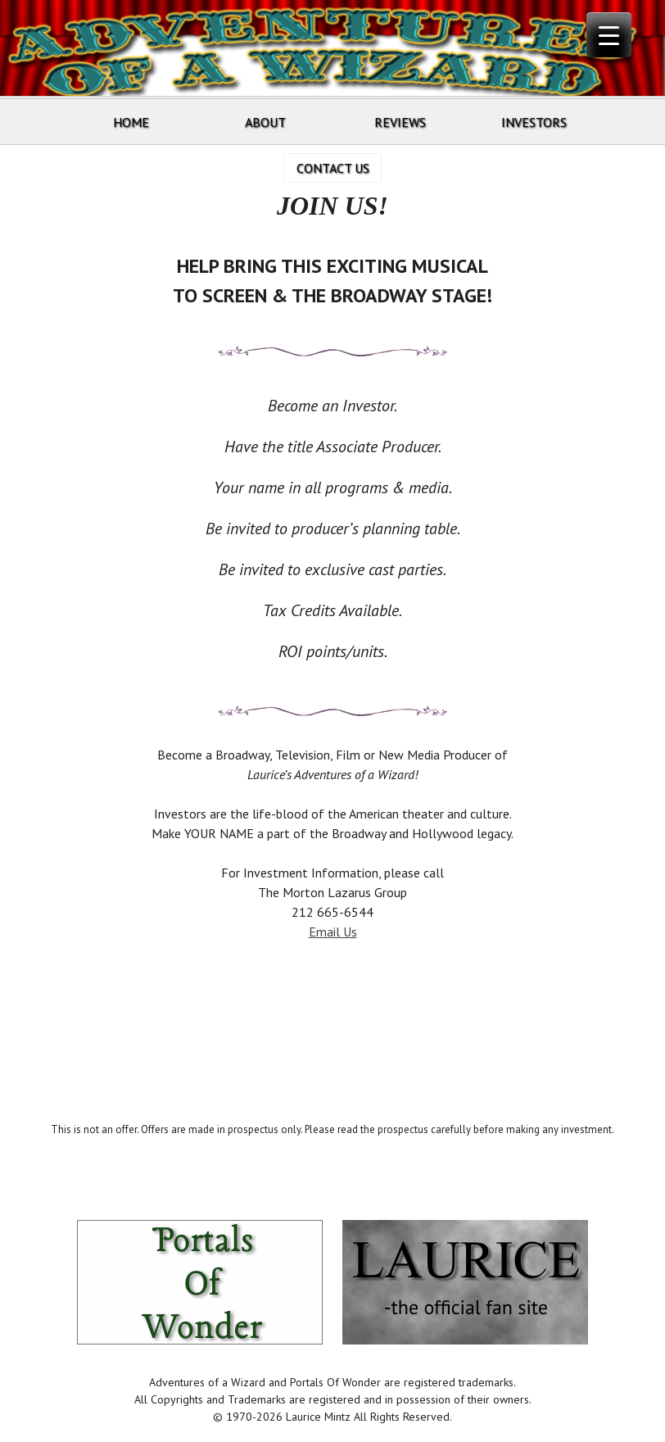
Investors (534, 122)
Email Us (333, 931)
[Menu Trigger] (608, 34)
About (265, 122)
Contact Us (332, 168)
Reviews (400, 122)
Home (131, 122)
